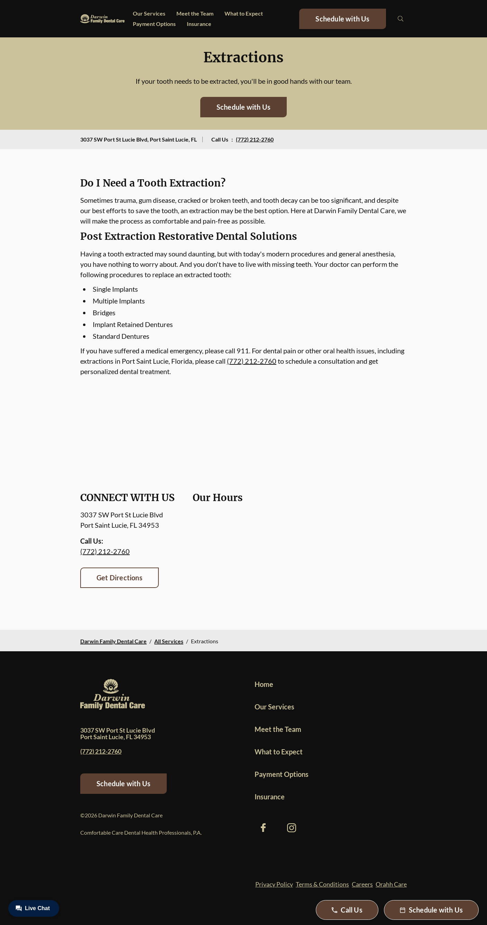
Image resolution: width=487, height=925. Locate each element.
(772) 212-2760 (255, 139)
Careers (362, 884)
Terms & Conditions (322, 884)
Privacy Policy (274, 884)
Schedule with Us (342, 19)
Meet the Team (194, 13)
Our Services (149, 13)
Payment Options (154, 23)
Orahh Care (391, 884)
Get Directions (120, 577)
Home (264, 684)
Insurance (199, 23)
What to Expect (243, 13)
